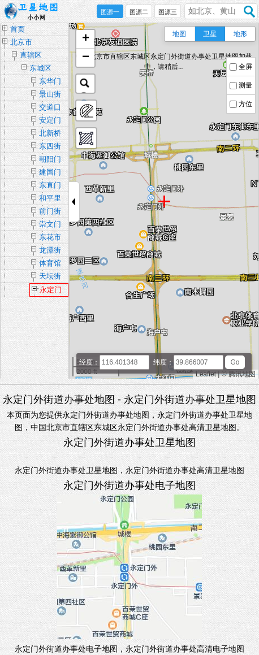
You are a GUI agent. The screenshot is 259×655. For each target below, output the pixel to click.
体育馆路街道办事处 (50, 264)
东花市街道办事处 (50, 238)
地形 (240, 34)
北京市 (21, 42)
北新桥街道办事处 (50, 134)
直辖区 (31, 55)
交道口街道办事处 (50, 108)
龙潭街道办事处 (50, 251)
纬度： (163, 362)
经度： (89, 362)
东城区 (40, 68)
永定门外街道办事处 (51, 291)
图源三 (167, 11)
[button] (85, 39)
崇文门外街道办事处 (50, 225)
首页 (17, 29)
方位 (245, 104)
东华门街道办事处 (50, 82)
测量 (245, 85)
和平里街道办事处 (50, 199)
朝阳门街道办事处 (50, 160)
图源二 (139, 11)
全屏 (245, 67)
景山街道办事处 (50, 95)
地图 (179, 34)
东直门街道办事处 (50, 186)
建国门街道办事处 (50, 173)
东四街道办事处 (50, 147)
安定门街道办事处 (50, 121)
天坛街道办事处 (50, 277)
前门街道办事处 (50, 212)
